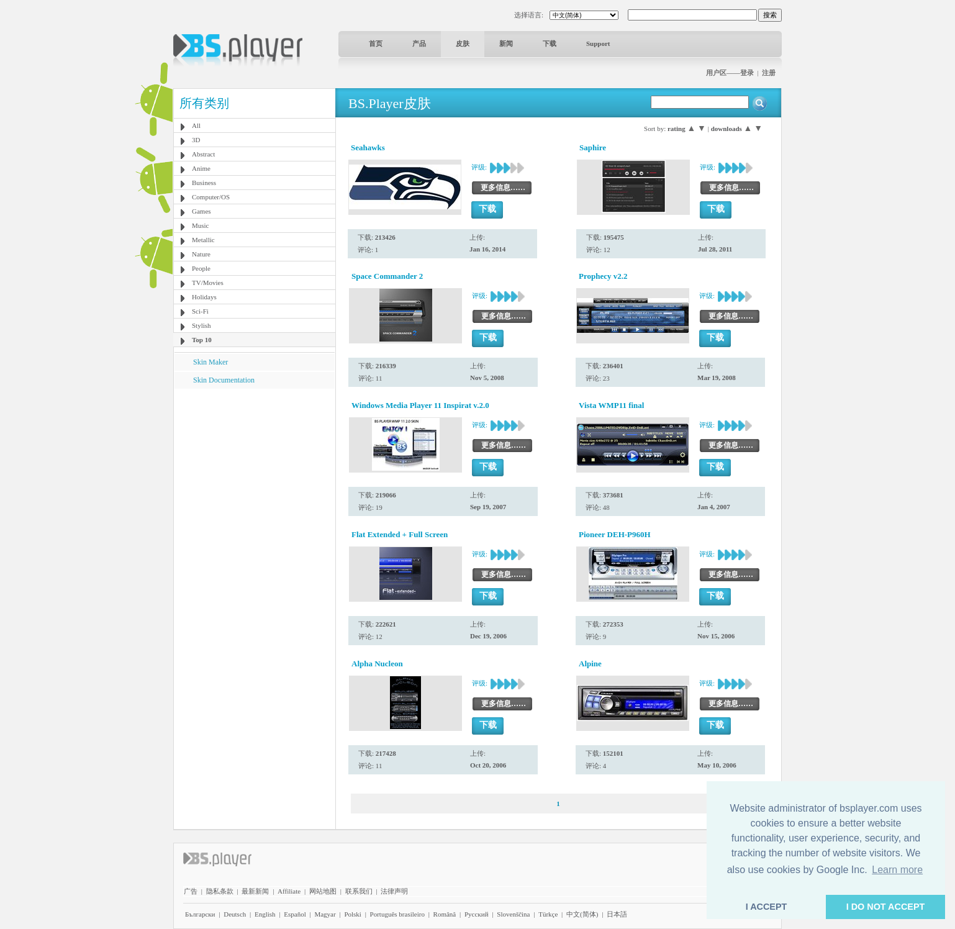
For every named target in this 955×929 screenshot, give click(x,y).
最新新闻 (255, 891)
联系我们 (359, 891)
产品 (419, 43)
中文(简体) (582, 914)
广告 (190, 891)
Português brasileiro (397, 914)
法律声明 (394, 891)
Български (200, 914)
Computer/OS (211, 197)
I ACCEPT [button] (766, 907)
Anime (201, 168)
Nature (201, 254)
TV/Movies (208, 282)
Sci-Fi (200, 311)
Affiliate (289, 891)
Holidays (204, 297)
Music (200, 225)
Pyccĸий (476, 914)
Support (598, 43)
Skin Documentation (224, 380)
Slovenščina (513, 914)
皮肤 (462, 43)
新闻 (506, 43)
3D (196, 139)
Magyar (324, 914)
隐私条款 (219, 891)
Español (295, 914)
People (201, 268)
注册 (769, 72)
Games (201, 211)
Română (444, 914)
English (265, 914)
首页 (375, 43)
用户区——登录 (730, 72)
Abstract (203, 154)
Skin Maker (210, 362)
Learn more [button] (897, 869)
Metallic (203, 239)
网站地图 (323, 891)
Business (204, 182)
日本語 (617, 914)
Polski (352, 914)
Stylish (201, 325)
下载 (549, 43)
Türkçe (548, 914)
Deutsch (235, 914)
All (196, 125)
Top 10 (202, 339)
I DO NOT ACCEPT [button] (885, 907)
